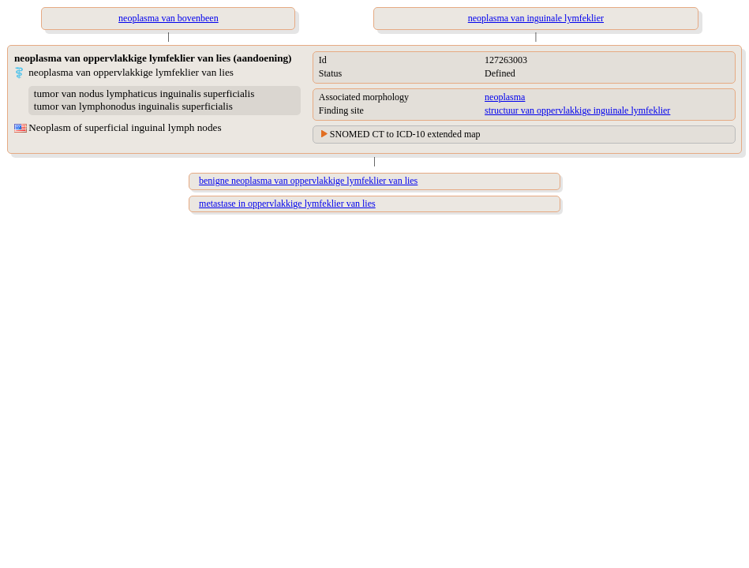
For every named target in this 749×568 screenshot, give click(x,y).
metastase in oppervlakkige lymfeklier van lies (287, 203)
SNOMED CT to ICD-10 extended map (405, 134)
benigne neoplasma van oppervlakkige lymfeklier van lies (308, 180)
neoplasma (505, 97)
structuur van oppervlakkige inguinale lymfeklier (577, 110)
